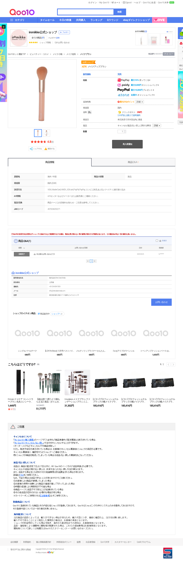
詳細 (139, 102)
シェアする (37, 149)
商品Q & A (133, 162)
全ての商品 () (38, 38)
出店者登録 (90, 542)
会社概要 (14, 542)
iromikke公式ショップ (43, 32)
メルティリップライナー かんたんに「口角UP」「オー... (91, 351)
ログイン (92, 2)
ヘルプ (137, 2)
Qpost (129, 2)
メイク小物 (57, 54)
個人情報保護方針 (43, 542)
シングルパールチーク (27, 351)
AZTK (84, 66)
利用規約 (27, 542)
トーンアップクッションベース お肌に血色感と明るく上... (155, 351)
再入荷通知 (127, 144)
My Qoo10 (104, 2)
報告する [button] (51, 149)
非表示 (164, 241)
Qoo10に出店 (149, 2)
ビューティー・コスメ (39, 54)
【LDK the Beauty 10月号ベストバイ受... (59, 351)
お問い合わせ (161, 302)
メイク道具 (71, 54)
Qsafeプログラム (144, 542)
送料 (87, 112)
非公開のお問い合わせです (45, 254)
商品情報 (49, 162)
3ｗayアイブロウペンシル (123, 351)
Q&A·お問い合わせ (62, 42)
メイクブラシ (85, 54)
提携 (78, 542)
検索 (119, 12)
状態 (20, 248)
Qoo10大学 (163, 2)
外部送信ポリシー (63, 542)
